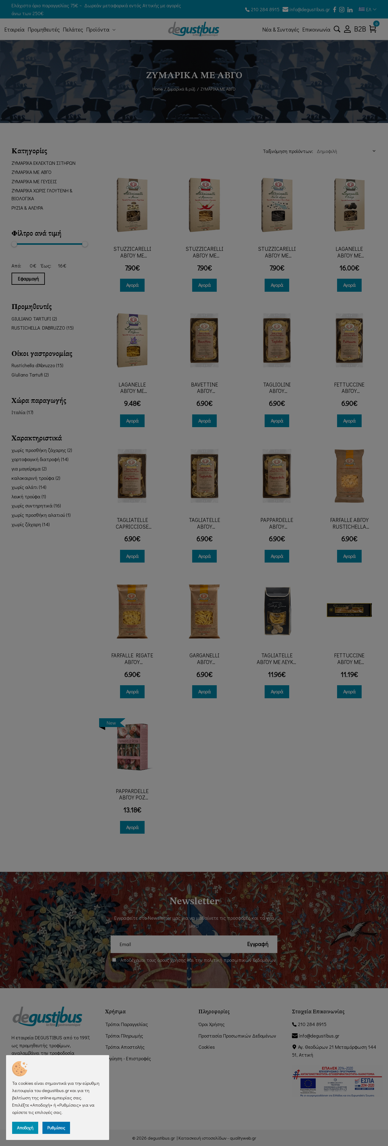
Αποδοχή (25, 1128)
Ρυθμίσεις (56, 1128)
